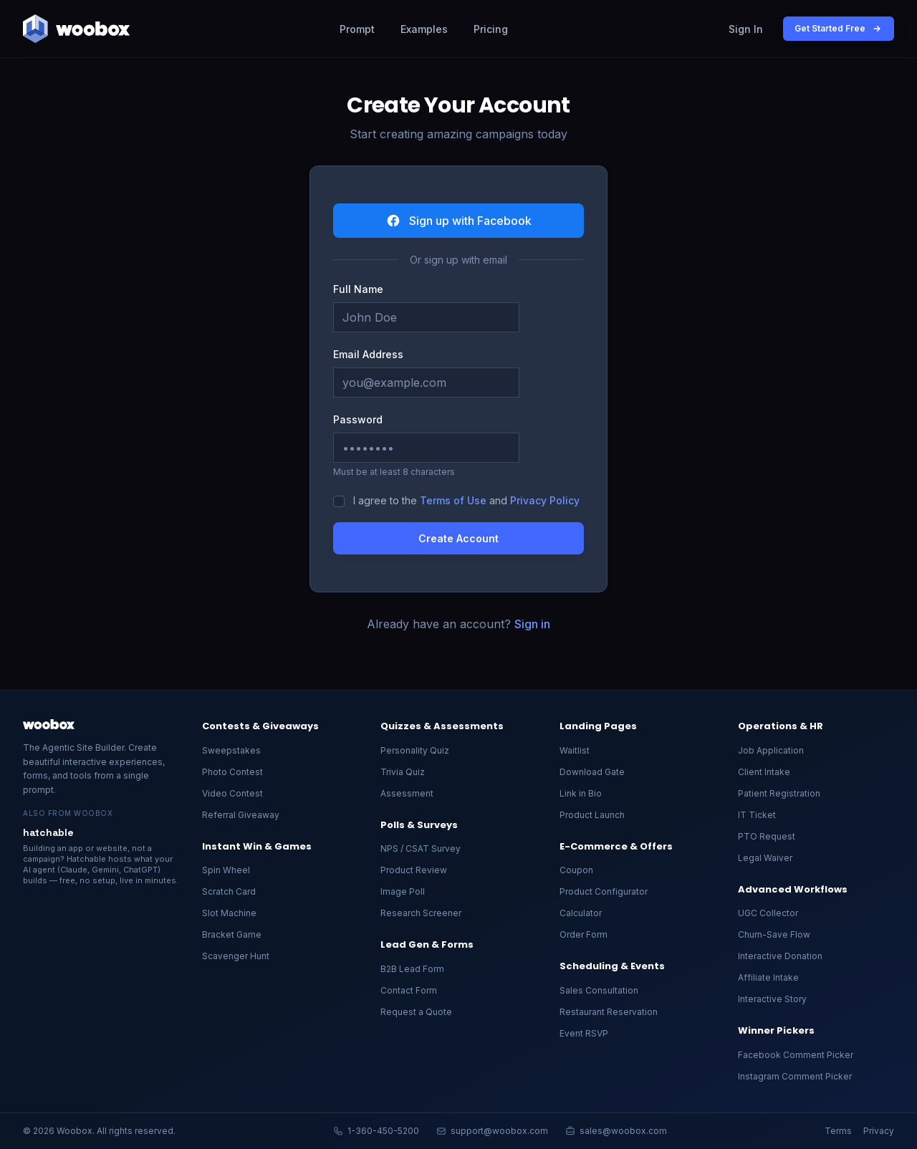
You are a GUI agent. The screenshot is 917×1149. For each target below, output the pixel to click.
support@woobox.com (492, 1130)
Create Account (458, 538)
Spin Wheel (226, 870)
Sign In (746, 29)
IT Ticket (757, 814)
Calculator (581, 913)
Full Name (358, 289)
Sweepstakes (231, 750)
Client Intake (764, 771)
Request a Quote (416, 1011)
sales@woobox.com (616, 1130)
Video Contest (232, 793)
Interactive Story (772, 999)
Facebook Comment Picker (795, 1054)
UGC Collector (768, 913)
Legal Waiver (765, 857)
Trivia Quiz (402, 771)
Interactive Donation (780, 956)
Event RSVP (584, 1033)
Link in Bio (581, 793)
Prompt (357, 29)
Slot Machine (229, 913)
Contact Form (408, 990)
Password (358, 419)
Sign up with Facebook (459, 220)
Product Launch (592, 814)
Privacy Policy (545, 500)
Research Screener (420, 913)
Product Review (413, 870)
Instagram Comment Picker (795, 1076)
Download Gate (592, 771)
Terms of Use (453, 500)
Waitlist (575, 750)
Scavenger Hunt (235, 956)
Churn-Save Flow (774, 934)
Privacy (878, 1130)
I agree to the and (466, 500)
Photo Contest (232, 771)
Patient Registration (779, 793)
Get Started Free (838, 28)
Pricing (491, 29)
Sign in (532, 624)
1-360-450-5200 (376, 1130)
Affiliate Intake (768, 977)
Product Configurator (604, 891)
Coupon (576, 870)
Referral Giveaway (240, 814)
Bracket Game (231, 934)
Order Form (584, 934)
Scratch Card (229, 891)
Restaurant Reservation (609, 1011)
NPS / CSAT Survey (420, 848)
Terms (838, 1130)
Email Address (368, 354)
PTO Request (766, 836)
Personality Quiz (414, 750)
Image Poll (402, 891)
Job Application (771, 750)
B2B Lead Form (412, 968)
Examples (424, 29)
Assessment (406, 793)
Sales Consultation (599, 990)
